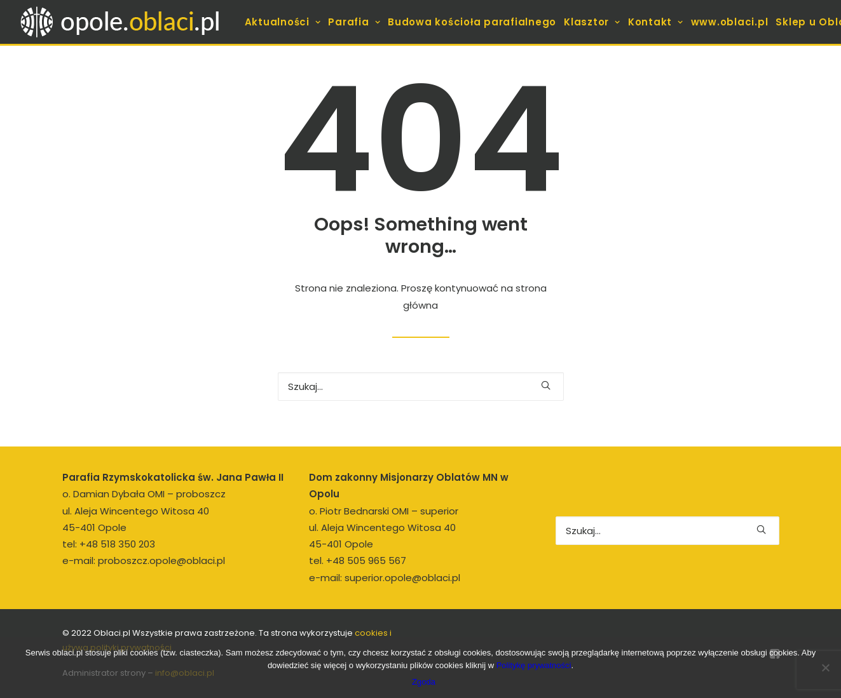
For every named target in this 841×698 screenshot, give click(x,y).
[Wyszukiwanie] (421, 386)
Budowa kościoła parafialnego (472, 22)
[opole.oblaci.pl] (127, 21)
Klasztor (592, 22)
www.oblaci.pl (730, 22)
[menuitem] (283, 22)
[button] (545, 385)
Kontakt (655, 22)
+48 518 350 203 (117, 544)
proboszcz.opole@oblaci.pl (161, 560)
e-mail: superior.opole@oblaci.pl (384, 577)
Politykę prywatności (533, 665)
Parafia (354, 22)
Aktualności (283, 22)
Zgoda (423, 682)
